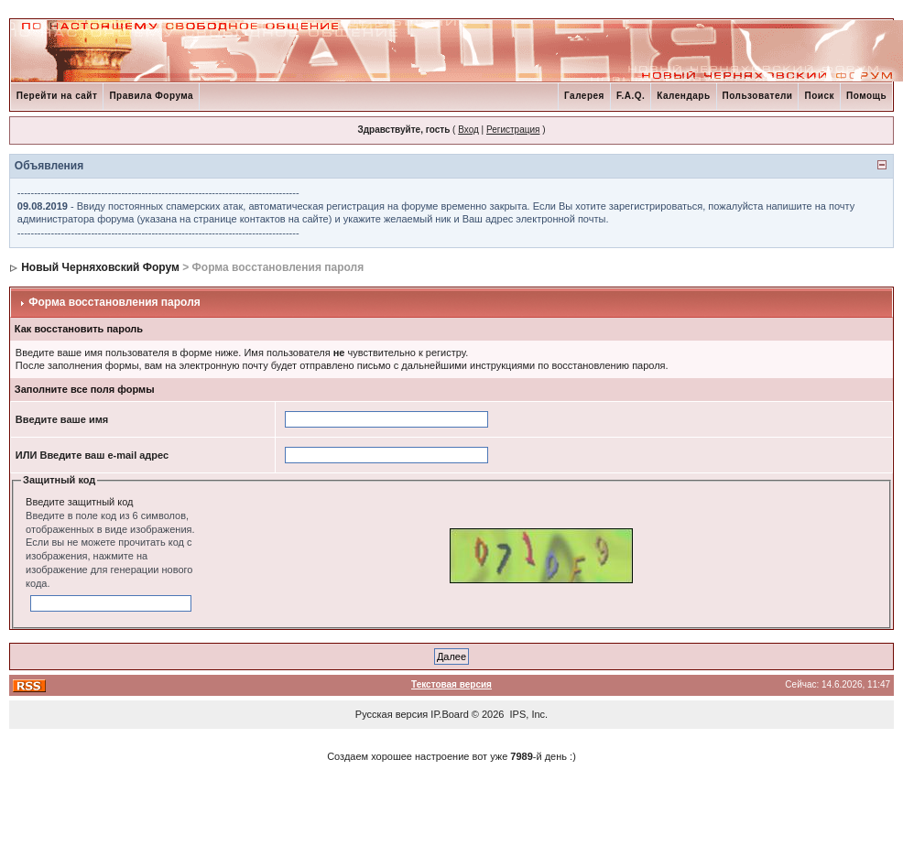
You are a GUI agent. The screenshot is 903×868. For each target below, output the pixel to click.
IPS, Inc (528, 714)
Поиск (819, 96)
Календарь (683, 96)
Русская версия (391, 714)
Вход (468, 130)
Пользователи (758, 96)
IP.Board (449, 714)
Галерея (584, 96)
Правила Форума (151, 96)
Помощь (866, 96)
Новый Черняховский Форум (100, 267)
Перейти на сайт (57, 96)
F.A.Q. (630, 96)
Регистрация (512, 130)
